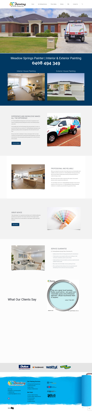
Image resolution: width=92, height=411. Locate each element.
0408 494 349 (46, 62)
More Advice (4, 224)
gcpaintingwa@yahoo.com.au (15, 393)
